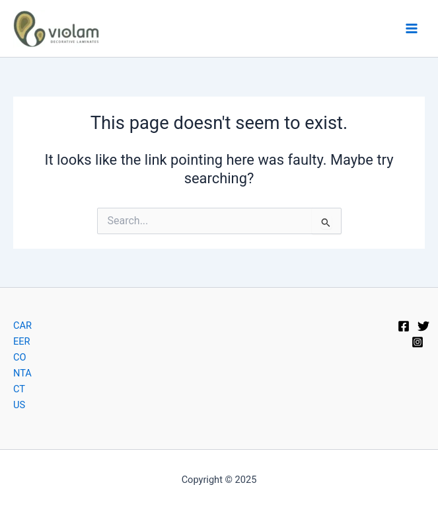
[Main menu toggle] (411, 28)
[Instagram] (417, 342)
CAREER (22, 333)
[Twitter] (423, 326)
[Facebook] (404, 326)
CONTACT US (22, 381)
